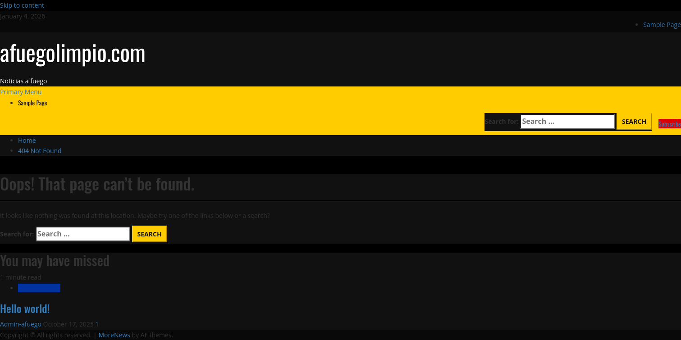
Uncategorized (39, 288)
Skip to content (22, 5)
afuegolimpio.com (73, 52)
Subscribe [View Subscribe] (669, 123)
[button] (20, 91)
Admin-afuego (21, 324)
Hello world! (25, 308)
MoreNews (114, 335)
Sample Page (662, 24)
